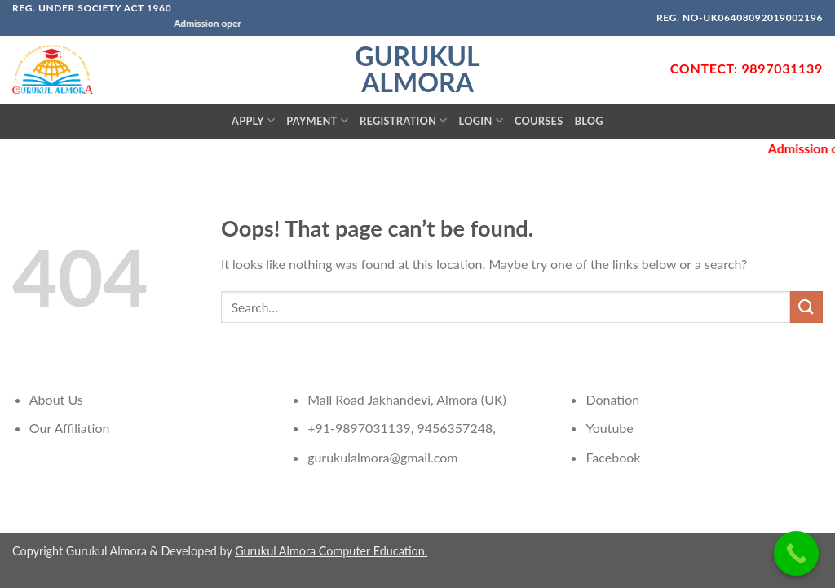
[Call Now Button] (796, 553)
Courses (539, 120)
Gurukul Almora (417, 69)
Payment (317, 120)
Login (481, 120)
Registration (404, 120)
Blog (588, 120)
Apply (253, 120)
